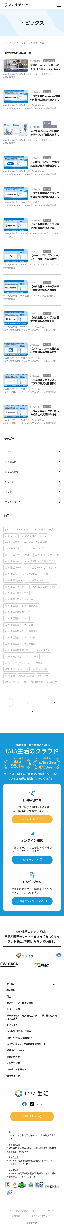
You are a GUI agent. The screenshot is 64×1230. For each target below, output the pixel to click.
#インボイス (43, 650)
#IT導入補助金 (29, 536)
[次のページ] (32, 711)
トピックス (12, 1025)
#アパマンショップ (33, 548)
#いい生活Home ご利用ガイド (40, 561)
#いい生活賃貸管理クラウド (19, 650)
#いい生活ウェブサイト (16, 586)
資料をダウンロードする (30, 901)
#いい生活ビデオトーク (44, 586)
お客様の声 (10, 461)
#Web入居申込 (12, 542)
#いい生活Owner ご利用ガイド (41, 567)
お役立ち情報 (11, 471)
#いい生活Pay (12, 574)
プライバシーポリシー (41, 1216)
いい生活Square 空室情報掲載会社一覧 (26, 1044)
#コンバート (32, 656)
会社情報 (17, 1216)
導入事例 (10, 990)
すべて (8, 451)
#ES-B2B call (22, 529)
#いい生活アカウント (37, 580)
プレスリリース (13, 502)
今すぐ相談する (30, 819)
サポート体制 (13, 1009)
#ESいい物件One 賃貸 (44, 529)
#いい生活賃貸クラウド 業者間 (20, 637)
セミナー (9, 492)
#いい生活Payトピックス (35, 574)
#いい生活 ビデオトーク (47, 555)
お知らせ (9, 482)
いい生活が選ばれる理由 (18, 1031)
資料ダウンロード (15, 1050)
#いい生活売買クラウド (16, 593)
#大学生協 (10, 675)
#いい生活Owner (13, 567)
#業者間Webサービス (15, 682)
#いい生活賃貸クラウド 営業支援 (21, 631)
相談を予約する (30, 859)
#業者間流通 (37, 682)
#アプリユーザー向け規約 (17, 555)
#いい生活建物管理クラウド (19, 612)
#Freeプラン (11, 536)
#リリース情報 (35, 663)
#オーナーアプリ (13, 656)
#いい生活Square (13, 580)
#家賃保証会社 (26, 675)
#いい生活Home (13, 561)
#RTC (43, 536)
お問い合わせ (13, 1057)
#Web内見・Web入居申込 (37, 542)
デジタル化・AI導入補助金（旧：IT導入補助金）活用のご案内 (31, 1017)
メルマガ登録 (13, 1063)
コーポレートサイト (16, 1069)
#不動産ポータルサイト (16, 669)
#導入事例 (43, 675)
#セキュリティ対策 (14, 663)
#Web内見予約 (12, 548)
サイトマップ (48, 1211)
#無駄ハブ (52, 682)
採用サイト (12, 1076)
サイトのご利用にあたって (22, 1211)
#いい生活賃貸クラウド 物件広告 (21, 644)
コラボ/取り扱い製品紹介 (19, 1038)
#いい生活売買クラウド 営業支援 (21, 605)
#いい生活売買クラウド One (19, 599)
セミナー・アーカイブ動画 (19, 1003)
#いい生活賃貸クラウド (16, 618)
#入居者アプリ (40, 669)
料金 (8, 996)
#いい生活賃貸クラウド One (19, 625)
